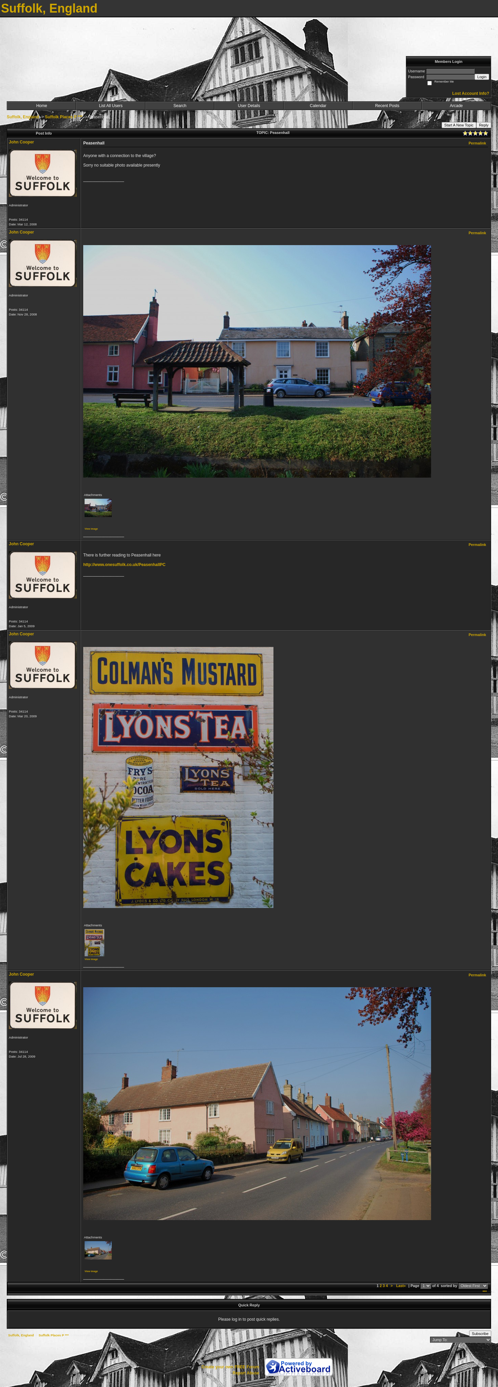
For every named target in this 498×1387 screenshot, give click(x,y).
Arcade (456, 105)
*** (484, 1292)
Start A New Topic (459, 125)
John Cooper (21, 142)
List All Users (110, 105)
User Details (249, 105)
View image (91, 528)
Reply (483, 125)
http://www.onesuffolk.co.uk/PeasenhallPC (124, 564)
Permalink (477, 143)
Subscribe (480, 1334)
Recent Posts (387, 105)
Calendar (318, 105)
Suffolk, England (23, 117)
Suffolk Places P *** (64, 117)
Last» (401, 1286)
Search (180, 105)
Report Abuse (246, 1373)
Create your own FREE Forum (230, 1367)
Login (481, 77)
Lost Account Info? (470, 93)
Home (41, 105)
